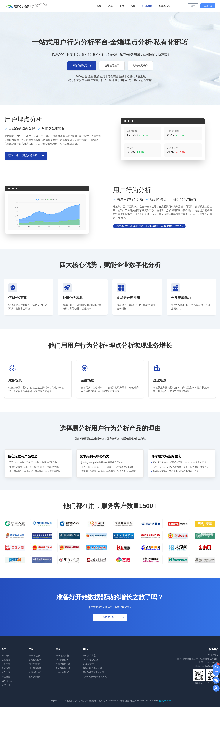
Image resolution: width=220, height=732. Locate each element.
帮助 (133, 6)
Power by (161, 701)
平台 (121, 6)
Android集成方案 (91, 659)
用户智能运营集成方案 (93, 672)
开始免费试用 (82, 65)
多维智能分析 (35, 659)
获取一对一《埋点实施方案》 (26, 155)
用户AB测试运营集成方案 (95, 676)
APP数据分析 (62, 659)
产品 (110, 6)
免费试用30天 (113, 617)
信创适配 (147, 6)
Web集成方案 (89, 655)
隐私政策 (6, 672)
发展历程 (6, 668)
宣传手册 (6, 685)
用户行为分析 (35, 655)
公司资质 (6, 664)
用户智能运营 (35, 668)
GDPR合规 (7, 681)
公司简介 (6, 655)
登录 (193, 6)
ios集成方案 (88, 664)
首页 (99, 6)
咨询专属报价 (140, 65)
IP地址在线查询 (63, 672)
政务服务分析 (35, 676)
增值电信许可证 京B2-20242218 (134, 701)
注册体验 (208, 6)
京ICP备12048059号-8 (108, 701)
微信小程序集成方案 (92, 668)
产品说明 (6, 676)
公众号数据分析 (63, 668)
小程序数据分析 (63, 664)
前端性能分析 (35, 672)
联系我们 (6, 659)
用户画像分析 (35, 664)
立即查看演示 (112, 65)
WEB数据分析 (62, 655)
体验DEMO (164, 6)
